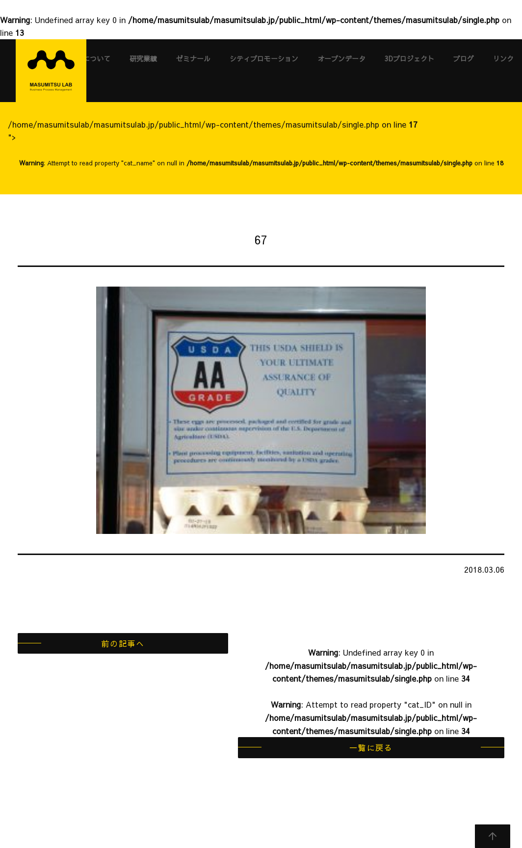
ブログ (463, 58)
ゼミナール (193, 58)
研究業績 (143, 58)
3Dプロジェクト (409, 58)
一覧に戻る (370, 747)
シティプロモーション (264, 58)
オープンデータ (341, 58)
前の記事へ (122, 643)
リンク (503, 58)
